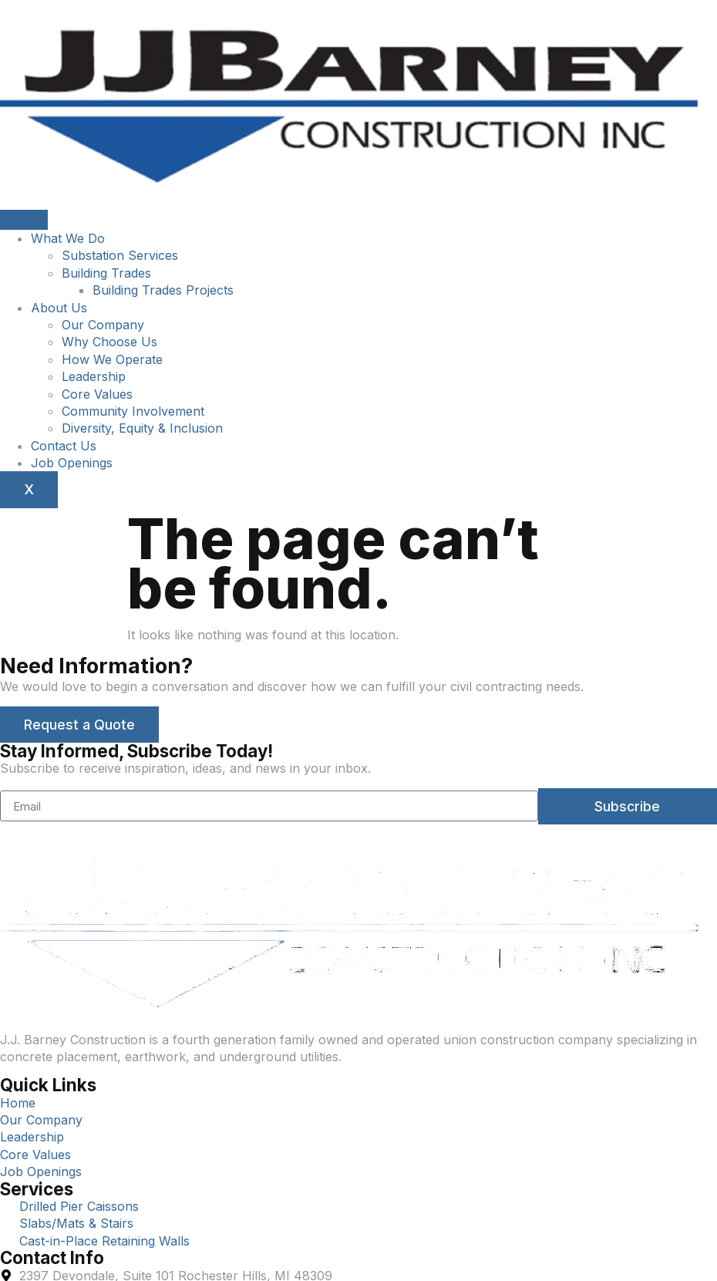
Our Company (103, 324)
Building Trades (106, 273)
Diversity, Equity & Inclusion (142, 428)
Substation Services (120, 255)
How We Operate (112, 359)
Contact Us (63, 445)
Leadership (94, 376)
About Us (59, 307)
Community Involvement (133, 411)
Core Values (97, 394)
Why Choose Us (109, 341)
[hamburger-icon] (24, 220)
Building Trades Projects (163, 290)
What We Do (68, 238)
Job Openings (72, 462)
